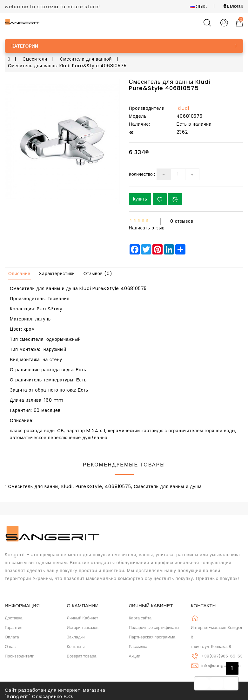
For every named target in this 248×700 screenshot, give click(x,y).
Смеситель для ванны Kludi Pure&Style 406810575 (67, 65)
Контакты (75, 645)
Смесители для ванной (86, 59)
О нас (10, 645)
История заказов (82, 626)
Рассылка (138, 645)
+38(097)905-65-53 (222, 655)
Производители (19, 655)
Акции (134, 655)
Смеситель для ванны (33, 485)
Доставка (14, 617)
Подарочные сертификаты (154, 626)
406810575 (118, 485)
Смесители (35, 59)
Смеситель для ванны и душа (168, 485)
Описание (19, 272)
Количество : (142, 173)
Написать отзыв (147, 227)
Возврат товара (81, 655)
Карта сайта (140, 617)
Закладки (75, 636)
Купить (140, 198)
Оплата (12, 636)
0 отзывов (181, 220)
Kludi (183, 107)
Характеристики (57, 272)
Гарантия (13, 626)
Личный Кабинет (82, 617)
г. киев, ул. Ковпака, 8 (211, 645)
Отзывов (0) (98, 272)
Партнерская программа (152, 636)
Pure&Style (89, 485)
